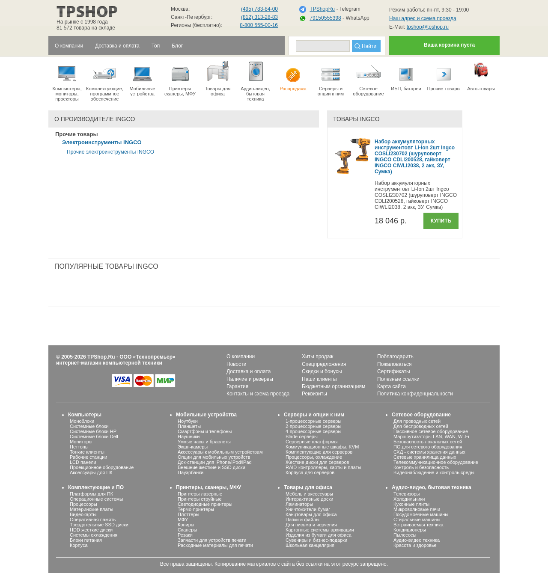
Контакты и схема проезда (257, 394)
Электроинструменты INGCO (102, 142)
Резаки (185, 534)
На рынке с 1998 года (82, 22)
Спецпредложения (324, 364)
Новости (236, 364)
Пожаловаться (394, 364)
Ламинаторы (299, 504)
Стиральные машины (416, 519)
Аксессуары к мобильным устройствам (220, 451)
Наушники (189, 436)
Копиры (186, 524)
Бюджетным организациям (333, 386)
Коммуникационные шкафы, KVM (322, 446)
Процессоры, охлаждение (314, 457)
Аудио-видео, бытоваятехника (255, 80)
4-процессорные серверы (313, 431)
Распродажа (293, 75)
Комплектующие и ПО (96, 487)
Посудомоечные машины (420, 514)
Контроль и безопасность (421, 467)
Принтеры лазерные (200, 493)
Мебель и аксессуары (309, 493)
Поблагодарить (395, 356)
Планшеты (189, 426)
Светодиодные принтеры (205, 504)
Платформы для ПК (91, 493)
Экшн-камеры (193, 446)
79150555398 (325, 18)
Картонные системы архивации (320, 529)
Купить (441, 221)
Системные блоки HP (93, 431)
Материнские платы (91, 509)
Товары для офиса (217, 77)
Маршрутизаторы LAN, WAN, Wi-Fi (431, 436)
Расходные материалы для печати (215, 545)
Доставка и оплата (248, 371)
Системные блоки (89, 426)
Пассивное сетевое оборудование (430, 431)
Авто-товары (481, 75)
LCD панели (83, 462)
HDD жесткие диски (91, 529)
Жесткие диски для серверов (317, 462)
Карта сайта (391, 386)
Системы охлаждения (93, 534)
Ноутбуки (188, 421)
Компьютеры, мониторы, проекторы (67, 80)
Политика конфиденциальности (415, 394)
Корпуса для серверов (310, 472)
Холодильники (409, 499)
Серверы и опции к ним (314, 415)
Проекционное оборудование (102, 467)
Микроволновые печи (416, 509)
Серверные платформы (311, 441)
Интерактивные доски (309, 499)
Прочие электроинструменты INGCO (110, 152)
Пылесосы (405, 534)
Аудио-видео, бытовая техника (431, 487)
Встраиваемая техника (418, 524)
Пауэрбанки (190, 472)
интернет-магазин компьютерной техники (109, 363)
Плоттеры (188, 514)
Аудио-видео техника (416, 540)
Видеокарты (83, 514)
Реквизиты (314, 394)
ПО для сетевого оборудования (427, 446)
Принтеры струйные (200, 499)
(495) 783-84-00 (259, 9)
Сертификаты (393, 371)
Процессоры (83, 504)
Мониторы (81, 441)
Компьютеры (84, 415)
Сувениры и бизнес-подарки (316, 540)
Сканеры (187, 529)
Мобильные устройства (142, 77)
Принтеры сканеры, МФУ (180, 77)
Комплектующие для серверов (319, 451)
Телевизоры (406, 493)
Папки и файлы (302, 519)
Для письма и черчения (311, 524)
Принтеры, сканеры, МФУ (208, 487)
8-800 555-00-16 (259, 25)
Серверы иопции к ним (330, 77)
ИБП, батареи (406, 75)
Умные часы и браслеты (204, 441)
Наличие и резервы (249, 379)
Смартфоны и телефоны (205, 431)
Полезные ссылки (398, 379)
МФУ (183, 519)
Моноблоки (82, 421)
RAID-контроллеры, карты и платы (323, 467)
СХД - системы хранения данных (429, 451)
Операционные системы (96, 499)
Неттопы (79, 446)
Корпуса (79, 545)
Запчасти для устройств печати (212, 540)
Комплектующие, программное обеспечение (104, 80)
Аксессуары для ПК (91, 472)
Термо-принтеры (196, 509)
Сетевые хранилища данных (424, 457)
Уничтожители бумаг (308, 509)
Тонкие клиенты (87, 451)
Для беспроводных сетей (420, 426)
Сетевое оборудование (368, 77)
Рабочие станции (88, 457)
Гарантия (237, 386)
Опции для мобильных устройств (214, 457)
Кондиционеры (409, 529)
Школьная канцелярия (310, 545)
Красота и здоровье (415, 545)
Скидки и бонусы (322, 371)
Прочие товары (443, 75)
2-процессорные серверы (313, 426)
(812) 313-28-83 (259, 17)
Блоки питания (86, 540)
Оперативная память (93, 519)
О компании (240, 356)
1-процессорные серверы (313, 421)
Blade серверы (302, 436)
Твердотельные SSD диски (99, 524)
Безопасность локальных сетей (427, 441)
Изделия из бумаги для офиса (318, 534)
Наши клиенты (319, 379)
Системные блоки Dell (94, 436)
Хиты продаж (317, 356)
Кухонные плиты (411, 504)
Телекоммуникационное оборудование (435, 462)
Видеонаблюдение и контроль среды (433, 472)
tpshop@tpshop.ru (428, 27)
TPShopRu (322, 9)
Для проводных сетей (417, 421)
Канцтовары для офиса (311, 514)
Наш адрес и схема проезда (422, 18)
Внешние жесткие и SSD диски (211, 467)
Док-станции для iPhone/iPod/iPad (215, 462)
